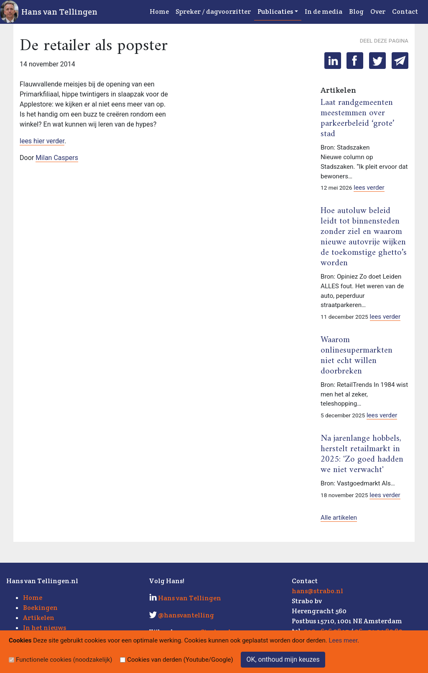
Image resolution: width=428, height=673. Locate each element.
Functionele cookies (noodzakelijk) (64, 659)
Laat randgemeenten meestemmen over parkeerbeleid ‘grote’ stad (357, 118)
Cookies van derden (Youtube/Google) (180, 659)
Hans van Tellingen (59, 11)
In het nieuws (44, 627)
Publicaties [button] (275, 11)
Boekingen (40, 607)
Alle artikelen (339, 517)
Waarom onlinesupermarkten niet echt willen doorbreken (356, 356)
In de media (323, 11)
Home (159, 11)
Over (377, 11)
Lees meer (343, 640)
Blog (356, 11)
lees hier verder (42, 141)
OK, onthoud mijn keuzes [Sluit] (282, 659)
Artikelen (38, 617)
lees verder (369, 187)
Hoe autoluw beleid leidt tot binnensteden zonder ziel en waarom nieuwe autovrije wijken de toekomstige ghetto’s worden (364, 237)
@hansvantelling (186, 615)
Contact (405, 11)
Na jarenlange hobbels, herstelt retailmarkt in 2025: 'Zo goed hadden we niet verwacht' (362, 454)
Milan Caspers (57, 158)
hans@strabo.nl (317, 591)
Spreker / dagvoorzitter (213, 11)
